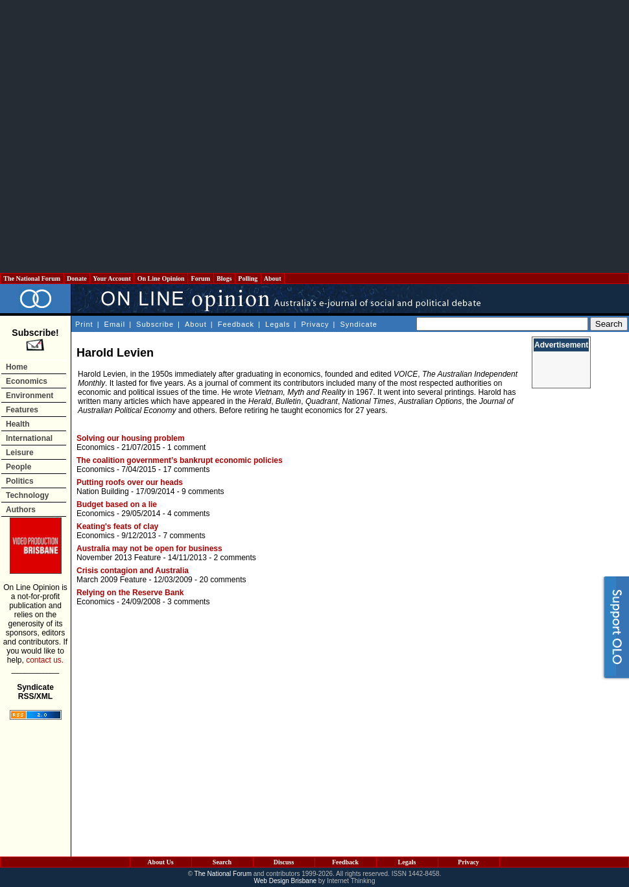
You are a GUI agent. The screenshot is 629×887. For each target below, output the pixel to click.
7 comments (184, 535)
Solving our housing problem (131, 438)
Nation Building (103, 491)
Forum (200, 278)
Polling (248, 278)
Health (18, 424)
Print (84, 324)
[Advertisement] (131, 136)
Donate (77, 278)
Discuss (284, 862)
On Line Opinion (161, 278)
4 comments (188, 513)
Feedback (236, 324)
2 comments (234, 557)
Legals (277, 324)
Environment (29, 395)
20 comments (222, 579)
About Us (160, 862)
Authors (21, 509)
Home (16, 367)
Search (222, 862)
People (18, 466)
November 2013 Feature (119, 557)
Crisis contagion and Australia (133, 570)
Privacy (315, 324)
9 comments (203, 491)
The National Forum (32, 278)
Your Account (111, 278)
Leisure (20, 452)
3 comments (188, 601)
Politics (20, 481)
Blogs (224, 278)
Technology (27, 495)
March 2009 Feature (112, 579)
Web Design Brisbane (285, 880)
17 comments (186, 469)
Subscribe (155, 324)
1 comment (186, 447)
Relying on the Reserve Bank (130, 592)
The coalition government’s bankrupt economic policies (180, 460)
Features (22, 409)
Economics (26, 381)
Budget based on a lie (117, 504)
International (29, 438)
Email (115, 324)
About (273, 278)
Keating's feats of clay (117, 526)
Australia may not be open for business (149, 548)
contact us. (45, 660)
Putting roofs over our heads (130, 482)
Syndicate (358, 324)
